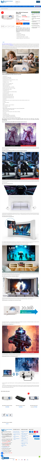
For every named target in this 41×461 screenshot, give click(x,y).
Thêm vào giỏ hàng (19, 24)
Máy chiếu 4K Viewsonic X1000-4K (20, 405)
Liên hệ (30, 6)
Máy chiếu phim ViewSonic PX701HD (7, 405)
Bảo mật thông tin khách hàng (25, 436)
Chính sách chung (25, 6)
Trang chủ (2, 6)
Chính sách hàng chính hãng (25, 443)
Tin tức (20, 6)
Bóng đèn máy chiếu (16, 432)
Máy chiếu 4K (6, 8)
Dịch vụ (17, 6)
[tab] (3, 42)
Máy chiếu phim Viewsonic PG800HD (7, 422)
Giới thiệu (6, 6)
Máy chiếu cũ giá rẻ (16, 431)
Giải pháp (13, 6)
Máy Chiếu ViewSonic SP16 (33, 405)
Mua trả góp (26, 24)
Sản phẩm (9, 6)
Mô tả (3, 42)
